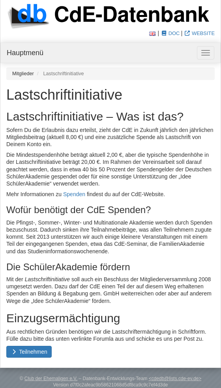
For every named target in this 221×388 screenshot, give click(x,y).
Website (199, 33)
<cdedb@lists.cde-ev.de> (175, 378)
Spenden (74, 194)
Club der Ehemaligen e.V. (50, 378)
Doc (170, 33)
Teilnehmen (29, 352)
